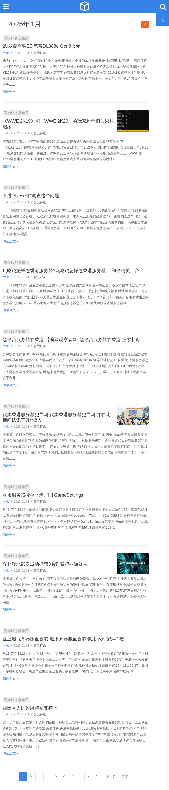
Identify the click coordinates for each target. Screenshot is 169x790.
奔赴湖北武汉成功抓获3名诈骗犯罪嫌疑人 (45, 564)
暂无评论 (40, 53)
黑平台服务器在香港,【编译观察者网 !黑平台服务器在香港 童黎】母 (71, 339)
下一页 (111, 776)
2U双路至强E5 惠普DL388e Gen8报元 (41, 46)
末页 (125, 776)
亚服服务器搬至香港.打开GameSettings (43, 495)
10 (97, 776)
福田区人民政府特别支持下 (30, 708)
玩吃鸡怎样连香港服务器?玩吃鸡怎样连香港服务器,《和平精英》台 (71, 270)
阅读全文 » (11, 92)
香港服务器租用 (16, 38)
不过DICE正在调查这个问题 (31, 195)
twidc (6, 53)
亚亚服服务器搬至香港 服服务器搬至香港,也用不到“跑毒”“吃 (63, 638)
